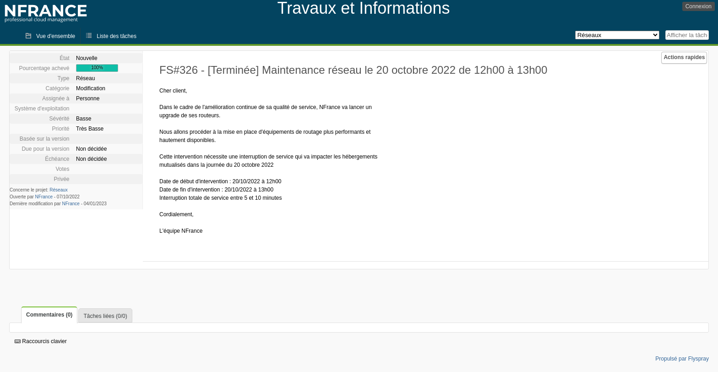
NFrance (44, 196)
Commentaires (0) (49, 315)
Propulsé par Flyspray (682, 359)
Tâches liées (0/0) (105, 316)
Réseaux (58, 189)
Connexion (698, 6)
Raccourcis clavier (41, 341)
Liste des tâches (116, 36)
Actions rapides (684, 57)
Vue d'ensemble (55, 36)
